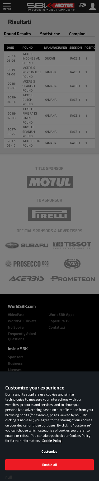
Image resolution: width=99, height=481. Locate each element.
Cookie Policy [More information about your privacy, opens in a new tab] (52, 440)
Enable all (49, 464)
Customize (49, 451)
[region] (49, 426)
